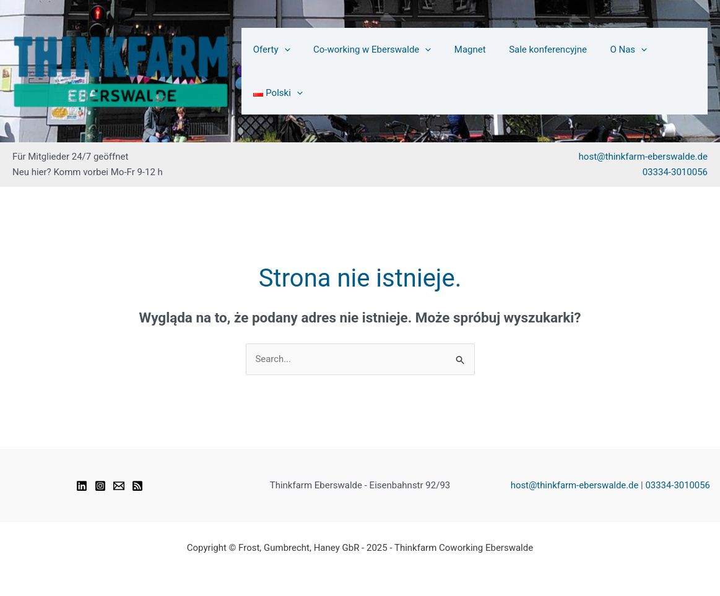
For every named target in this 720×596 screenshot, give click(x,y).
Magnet (463, 71)
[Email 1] (118, 485)
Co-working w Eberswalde (369, 71)
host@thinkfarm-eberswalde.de (643, 156)
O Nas (611, 71)
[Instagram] (100, 485)
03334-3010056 (675, 172)
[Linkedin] (81, 485)
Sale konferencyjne (536, 71)
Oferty (273, 71)
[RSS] (137, 485)
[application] (286, 71)
